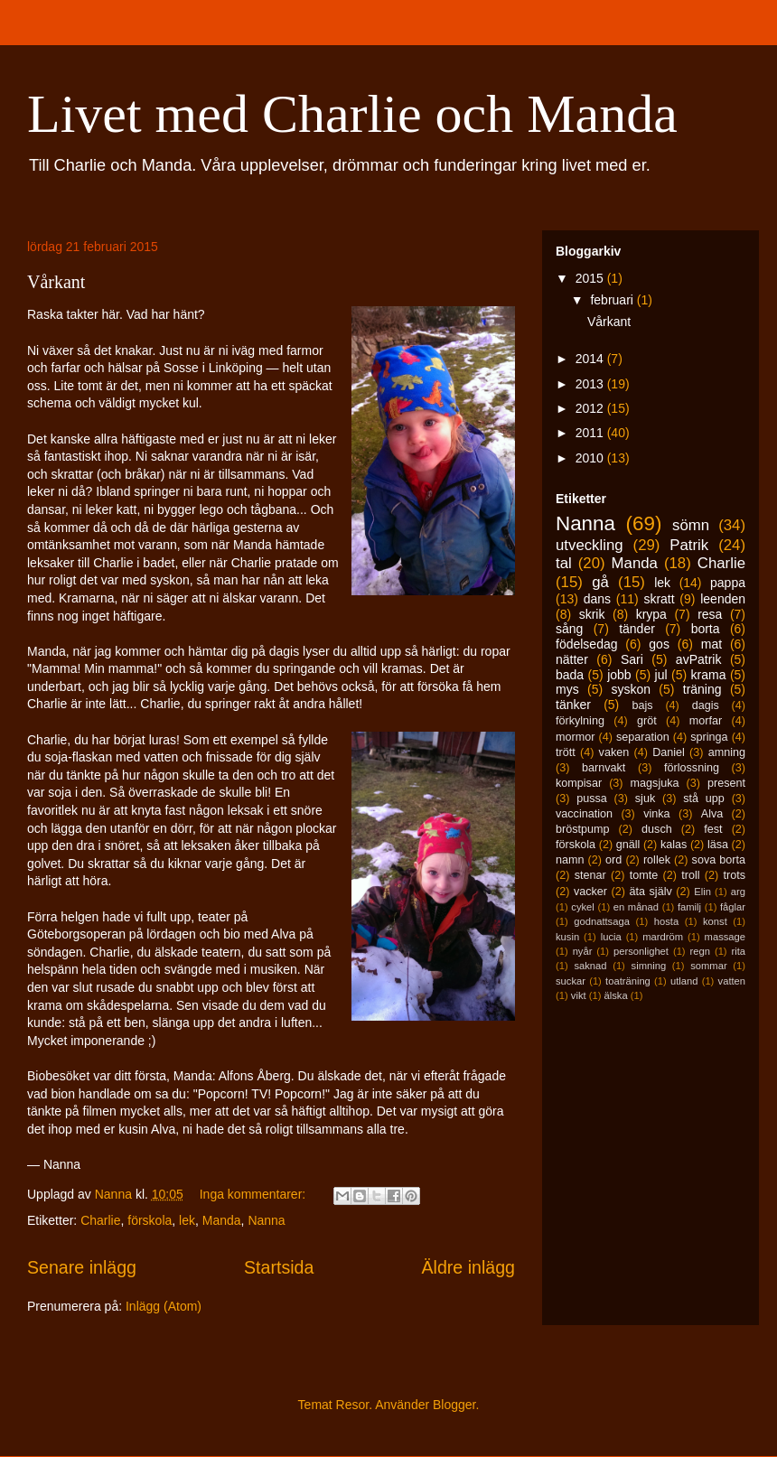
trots (735, 875)
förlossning (691, 767)
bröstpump (583, 829)
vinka (656, 814)
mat (711, 644)
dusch (656, 829)
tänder (637, 628)
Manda (221, 1220)
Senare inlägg (81, 1267)
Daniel (668, 752)
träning (702, 689)
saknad (590, 965)
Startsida (279, 1267)
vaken (614, 752)
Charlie (100, 1220)
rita (739, 951)
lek (187, 1220)
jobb (619, 675)
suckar (570, 981)
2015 (591, 278)
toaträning (628, 981)
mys (567, 689)
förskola (149, 1220)
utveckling (589, 545)
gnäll (628, 844)
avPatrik (699, 659)
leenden (722, 599)
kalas (673, 844)
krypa (651, 614)
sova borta (718, 860)
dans (597, 599)
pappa (727, 582)
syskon (631, 689)
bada (570, 675)
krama (708, 675)
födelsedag (587, 644)
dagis (705, 705)
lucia (611, 936)
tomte (644, 875)
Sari (632, 659)
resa (709, 614)
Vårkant (56, 282)
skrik (592, 614)
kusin (567, 936)
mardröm (662, 936)
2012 (591, 408)
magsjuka (655, 783)
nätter (572, 659)
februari (613, 300)
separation (642, 737)
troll (690, 875)
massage (725, 936)
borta (705, 628)
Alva (712, 814)
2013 (591, 384)
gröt (647, 720)
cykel (582, 906)
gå (600, 582)
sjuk (645, 798)
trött (566, 752)
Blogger (454, 1404)
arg (738, 891)
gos (659, 644)
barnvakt (603, 767)
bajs (642, 705)
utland (683, 981)
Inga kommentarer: (254, 1194)
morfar (705, 720)
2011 (591, 432)
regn (700, 951)
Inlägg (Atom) (163, 1306)
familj (689, 906)
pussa (591, 798)
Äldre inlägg (468, 1267)
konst (715, 921)
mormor (575, 737)
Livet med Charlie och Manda (352, 114)
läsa (717, 844)
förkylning (580, 720)
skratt (658, 599)
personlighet (641, 951)
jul (661, 675)
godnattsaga (602, 921)
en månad (636, 906)
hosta (666, 921)
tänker (573, 704)
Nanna (266, 1220)
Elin (702, 891)
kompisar (579, 783)
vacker (590, 891)
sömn (690, 525)
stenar (590, 875)
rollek (656, 860)
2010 (591, 458)
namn (570, 860)
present (726, 783)
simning (649, 965)
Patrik (688, 545)
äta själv (651, 891)
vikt (578, 995)
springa (708, 737)
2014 (591, 358)
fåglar (732, 906)
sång (569, 628)
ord (613, 860)
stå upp (704, 798)
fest (713, 829)
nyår (583, 951)
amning (726, 752)
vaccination (584, 814)
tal (564, 563)
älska (615, 995)
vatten (731, 981)
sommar (708, 965)
